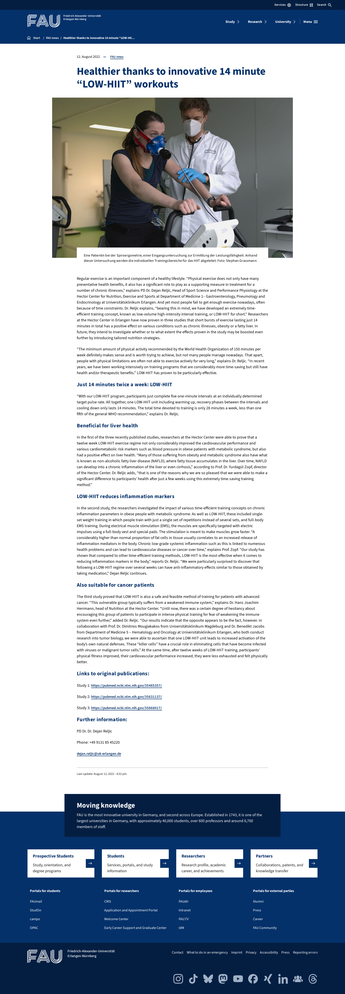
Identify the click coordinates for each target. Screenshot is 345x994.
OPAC (34, 927)
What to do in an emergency (207, 952)
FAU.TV (184, 918)
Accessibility (269, 952)
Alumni (258, 901)
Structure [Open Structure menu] (304, 5)
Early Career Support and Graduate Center (135, 927)
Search (324, 5)
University (283, 21)
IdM (181, 927)
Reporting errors (305, 952)
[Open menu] (310, 22)
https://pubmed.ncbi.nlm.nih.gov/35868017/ (129, 708)
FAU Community (265, 927)
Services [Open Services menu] (282, 5)
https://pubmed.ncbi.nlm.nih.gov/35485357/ (129, 685)
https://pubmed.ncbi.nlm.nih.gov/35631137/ (129, 696)
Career (258, 918)
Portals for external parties (273, 890)
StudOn (35, 910)
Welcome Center (116, 918)
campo (35, 918)
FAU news (117, 56)
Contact (177, 952)
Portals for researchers (121, 890)
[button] (61, 863)
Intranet (185, 910)
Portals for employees (195, 890)
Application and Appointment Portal (131, 910)
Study (230, 21)
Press (257, 910)
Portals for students (45, 890)
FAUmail (36, 901)
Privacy (251, 952)
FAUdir (184, 901)
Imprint (236, 952)
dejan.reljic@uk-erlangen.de (101, 753)
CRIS (107, 901)
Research (255, 21)
